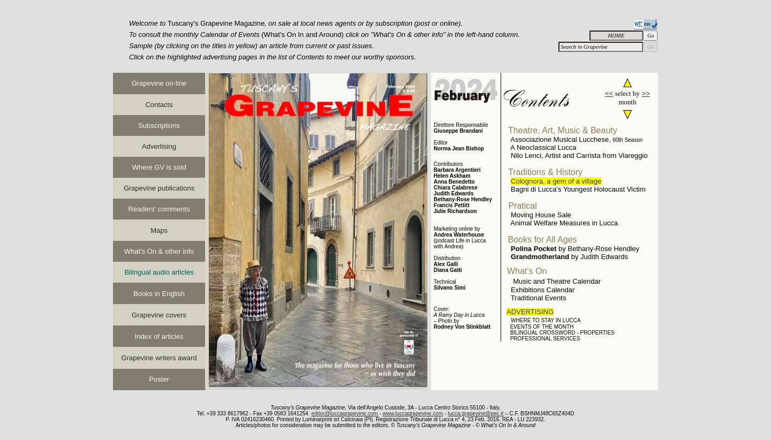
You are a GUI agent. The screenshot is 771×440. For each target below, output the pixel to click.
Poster (159, 379)
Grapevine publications (159, 188)
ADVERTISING (530, 312)
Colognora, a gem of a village (556, 181)
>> (646, 93)
